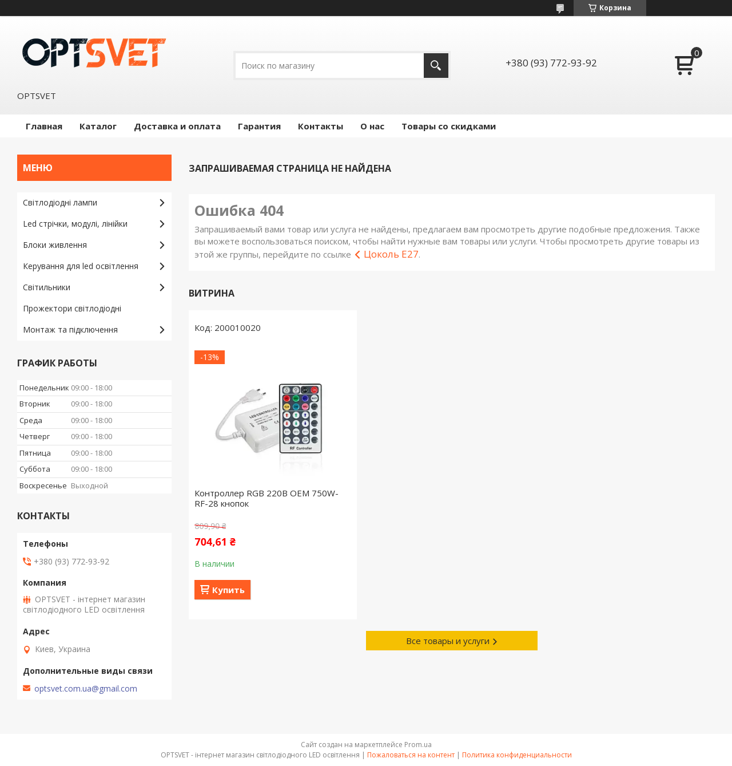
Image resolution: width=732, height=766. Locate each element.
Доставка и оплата (177, 126)
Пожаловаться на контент (411, 755)
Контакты (320, 126)
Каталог (98, 126)
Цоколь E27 (391, 253)
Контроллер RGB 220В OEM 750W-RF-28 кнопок (266, 498)
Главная (44, 126)
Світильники (46, 287)
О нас (372, 126)
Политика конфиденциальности (517, 755)
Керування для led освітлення (80, 265)
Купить (228, 589)
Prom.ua (418, 744)
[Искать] (436, 65)
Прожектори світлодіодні (72, 308)
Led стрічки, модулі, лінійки (75, 223)
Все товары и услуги (448, 640)
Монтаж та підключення (70, 329)
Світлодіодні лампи (60, 202)
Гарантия (259, 126)
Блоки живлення (55, 244)
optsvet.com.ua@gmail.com (85, 689)
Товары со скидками (448, 126)
